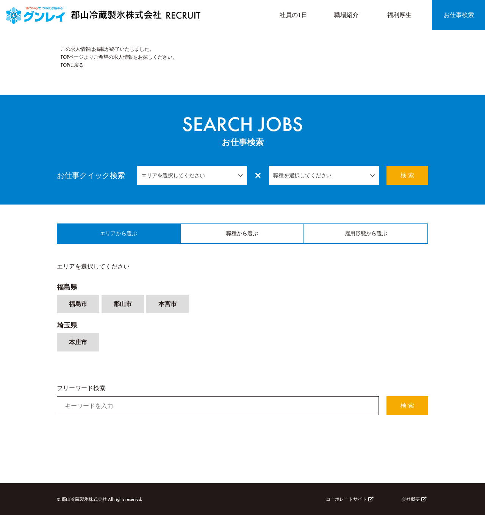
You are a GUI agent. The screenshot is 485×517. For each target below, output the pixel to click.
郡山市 (123, 306)
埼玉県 (67, 327)
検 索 (407, 175)
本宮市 (167, 306)
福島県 (67, 288)
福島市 (78, 306)
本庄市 (78, 344)
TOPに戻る (72, 65)
